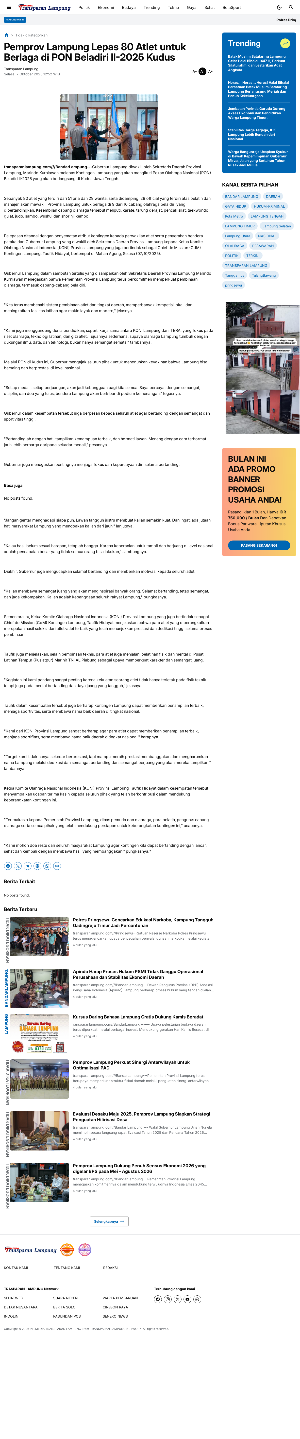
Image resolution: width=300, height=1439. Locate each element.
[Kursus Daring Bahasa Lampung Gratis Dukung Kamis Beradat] (39, 1033)
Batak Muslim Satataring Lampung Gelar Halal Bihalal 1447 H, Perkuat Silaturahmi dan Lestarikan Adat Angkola (257, 63)
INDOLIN (11, 1316)
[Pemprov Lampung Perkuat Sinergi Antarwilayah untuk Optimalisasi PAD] (39, 1079)
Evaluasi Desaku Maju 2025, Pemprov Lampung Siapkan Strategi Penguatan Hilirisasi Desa (141, 1116)
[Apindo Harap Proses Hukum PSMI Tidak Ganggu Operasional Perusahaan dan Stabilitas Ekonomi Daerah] (39, 988)
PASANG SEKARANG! (259, 545)
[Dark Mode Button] (279, 7)
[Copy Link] (57, 866)
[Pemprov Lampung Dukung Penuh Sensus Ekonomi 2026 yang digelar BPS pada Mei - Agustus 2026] (39, 1182)
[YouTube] (187, 1299)
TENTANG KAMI (67, 1268)
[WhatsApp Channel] (197, 1299)
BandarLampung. (6, 988)
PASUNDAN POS (67, 1316)
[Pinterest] (37, 866)
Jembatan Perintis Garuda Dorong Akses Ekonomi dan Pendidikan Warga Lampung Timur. (256, 112)
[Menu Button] (9, 7)
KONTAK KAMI (16, 1268)
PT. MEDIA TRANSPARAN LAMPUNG (55, 1329)
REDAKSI (110, 1268)
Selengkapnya (109, 1221)
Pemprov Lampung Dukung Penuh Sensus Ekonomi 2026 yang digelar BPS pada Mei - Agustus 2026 (139, 1168)
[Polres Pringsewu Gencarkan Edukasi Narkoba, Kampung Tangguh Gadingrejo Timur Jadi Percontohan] (39, 936)
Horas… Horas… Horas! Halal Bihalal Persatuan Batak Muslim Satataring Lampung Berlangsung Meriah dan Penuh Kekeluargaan (258, 89)
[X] (18, 866)
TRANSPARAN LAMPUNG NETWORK (115, 1329)
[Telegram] (28, 866)
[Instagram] (168, 1299)
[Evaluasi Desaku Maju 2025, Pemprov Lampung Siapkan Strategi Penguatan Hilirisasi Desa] (39, 1131)
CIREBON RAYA (115, 1307)
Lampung (6, 1024)
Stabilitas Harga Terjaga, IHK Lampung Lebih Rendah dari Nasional (252, 134)
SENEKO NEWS (115, 1316)
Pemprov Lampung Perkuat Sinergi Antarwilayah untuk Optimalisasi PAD (131, 1065)
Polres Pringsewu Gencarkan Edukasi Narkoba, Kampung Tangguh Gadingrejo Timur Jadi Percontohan (143, 922)
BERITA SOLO (64, 1307)
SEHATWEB (13, 1298)
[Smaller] (195, 71)
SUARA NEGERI (65, 1298)
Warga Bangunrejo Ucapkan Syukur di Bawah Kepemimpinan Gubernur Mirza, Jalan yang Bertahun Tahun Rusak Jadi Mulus (258, 158)
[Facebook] (8, 866)
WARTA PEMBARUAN (120, 1298)
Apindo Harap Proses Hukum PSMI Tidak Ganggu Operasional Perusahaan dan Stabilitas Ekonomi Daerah (138, 974)
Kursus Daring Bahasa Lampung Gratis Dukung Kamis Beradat (138, 1016)
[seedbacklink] (67, 1249)
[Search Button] (291, 7)
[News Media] (84, 1249)
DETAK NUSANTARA (21, 1307)
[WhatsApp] (47, 866)
